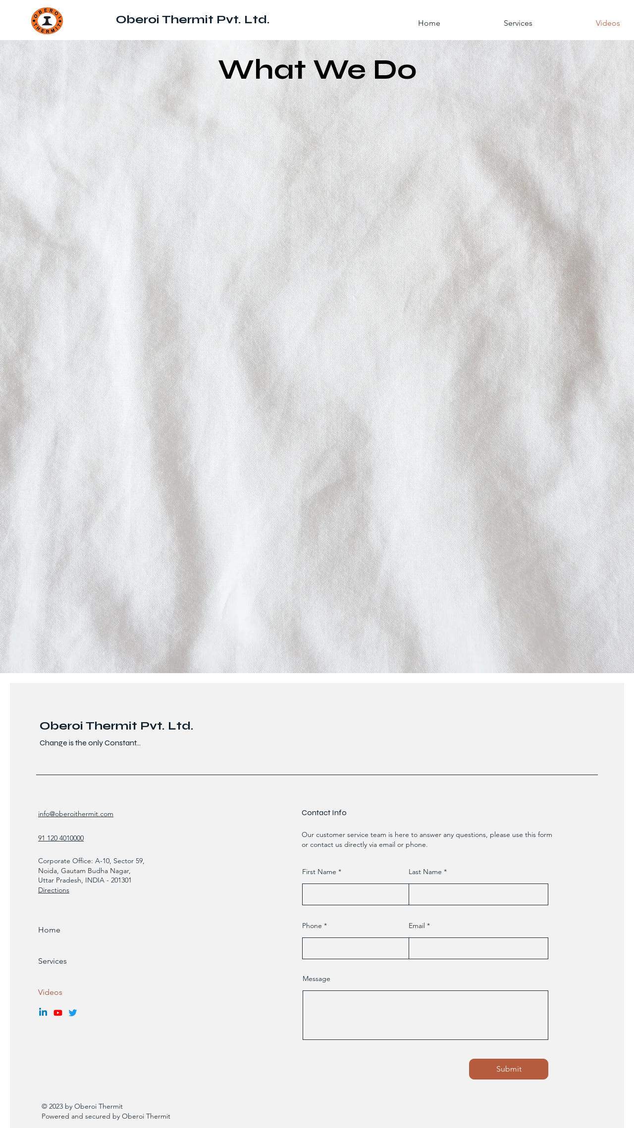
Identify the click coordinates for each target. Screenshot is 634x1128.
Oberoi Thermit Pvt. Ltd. (193, 19)
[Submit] (508, 1069)
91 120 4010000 (61, 838)
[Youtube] (58, 1013)
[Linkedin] (43, 1013)
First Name (319, 871)
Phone (312, 925)
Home (49, 929)
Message (316, 978)
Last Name (425, 871)
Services (52, 961)
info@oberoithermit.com (75, 813)
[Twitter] (73, 1013)
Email (417, 925)
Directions (53, 889)
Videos (50, 992)
